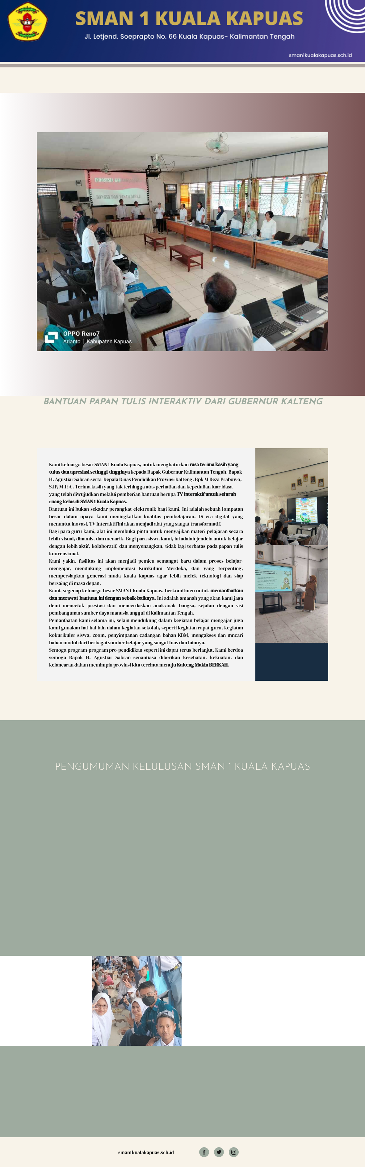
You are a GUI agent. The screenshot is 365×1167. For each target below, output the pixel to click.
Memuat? (128, 844)
